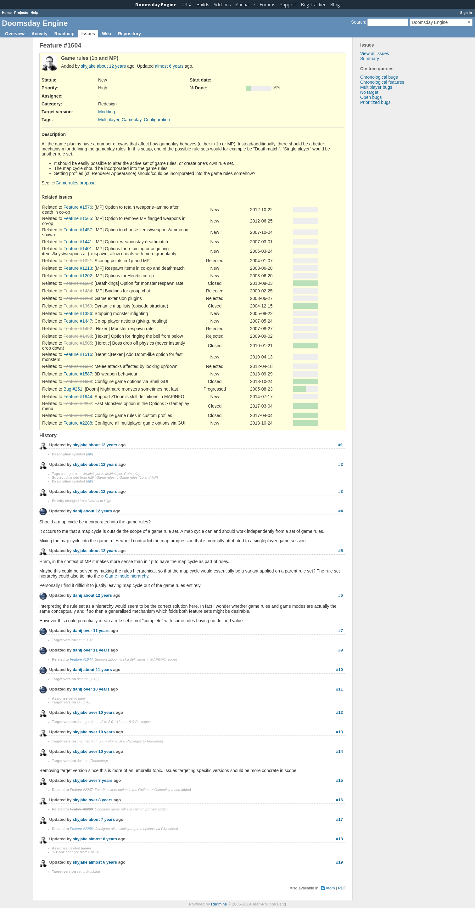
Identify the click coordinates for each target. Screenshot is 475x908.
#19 (339, 862)
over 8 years (101, 780)
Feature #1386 (78, 313)
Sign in (466, 12)
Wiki (106, 33)
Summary (369, 58)
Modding (106, 111)
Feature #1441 (78, 241)
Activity (39, 33)
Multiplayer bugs (376, 87)
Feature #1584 (78, 283)
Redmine (219, 904)
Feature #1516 (78, 354)
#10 (339, 669)
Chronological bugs (379, 77)
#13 (339, 732)
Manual (242, 4)
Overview (15, 33)
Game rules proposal (76, 182)
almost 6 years (169, 66)
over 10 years (96, 689)
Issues (88, 33)
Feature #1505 (78, 343)
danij (77, 511)
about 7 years (102, 819)
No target (369, 92)
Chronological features (382, 82)
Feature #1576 (78, 207)
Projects (21, 12)
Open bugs (371, 97)
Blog (335, 4)
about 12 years (111, 66)
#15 (339, 780)
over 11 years (96, 631)
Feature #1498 (78, 336)
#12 (339, 712)
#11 (339, 689)
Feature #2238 (78, 415)
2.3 (186, 4)
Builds (203, 4)
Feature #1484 (78, 290)
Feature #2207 (78, 403)
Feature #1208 (78, 298)
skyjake (88, 66)
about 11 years (97, 670)
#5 (340, 550)
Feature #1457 (78, 229)
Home (7, 12)
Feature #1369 (78, 305)
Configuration (157, 119)
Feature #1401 (78, 248)
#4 (340, 511)
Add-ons (222, 4)
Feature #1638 (78, 381)
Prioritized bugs (375, 102)
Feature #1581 (78, 366)
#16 (339, 800)
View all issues (374, 53)
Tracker (313, 4)
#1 (340, 445)
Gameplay (132, 119)
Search (358, 22)
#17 (339, 819)
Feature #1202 (78, 275)
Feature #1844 (78, 396)
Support (288, 4)
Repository (129, 33)
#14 (339, 751)
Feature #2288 (78, 423)
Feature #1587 (78, 373)
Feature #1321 (78, 260)
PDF (342, 888)
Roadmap (64, 33)
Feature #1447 (78, 321)
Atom (330, 888)
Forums (267, 4)
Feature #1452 (78, 328)
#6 (340, 595)
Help (34, 12)
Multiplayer (108, 119)
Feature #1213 (78, 268)
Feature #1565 (78, 218)
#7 (340, 630)
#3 (340, 491)
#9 (340, 650)
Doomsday (155, 4)
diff (89, 454)
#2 (340, 464)
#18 (339, 839)
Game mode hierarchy (126, 575)
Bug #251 (73, 389)
